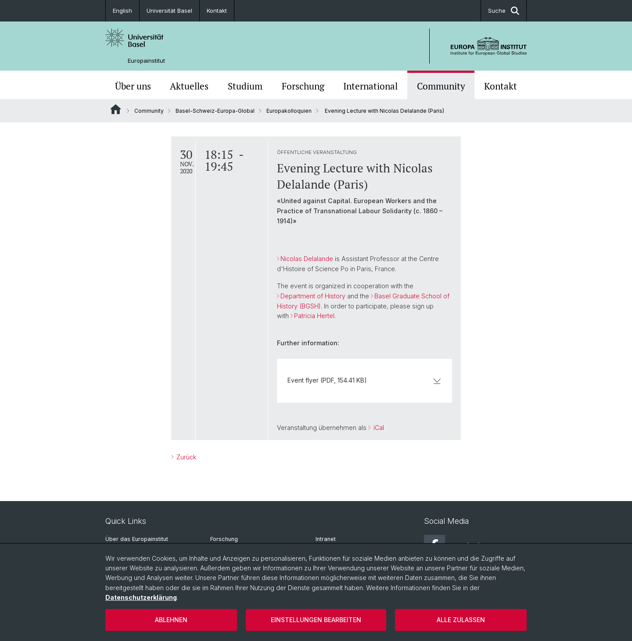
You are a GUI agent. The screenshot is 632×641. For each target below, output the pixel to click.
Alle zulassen (461, 619)
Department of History (312, 296)
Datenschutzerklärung (141, 597)
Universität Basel (169, 10)
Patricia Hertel (314, 315)
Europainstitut (146, 60)
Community (441, 86)
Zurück (185, 457)
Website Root (116, 109)
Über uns (133, 86)
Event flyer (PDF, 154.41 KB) (364, 380)
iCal (378, 427)
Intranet (326, 539)
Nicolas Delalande (306, 258)
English (122, 10)
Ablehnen (171, 619)
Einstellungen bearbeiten (316, 619)
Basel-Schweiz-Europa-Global (215, 110)
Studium (245, 86)
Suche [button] (503, 11)
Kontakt (217, 10)
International (370, 86)
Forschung (303, 86)
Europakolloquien (289, 110)
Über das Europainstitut (136, 539)
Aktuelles (189, 86)
